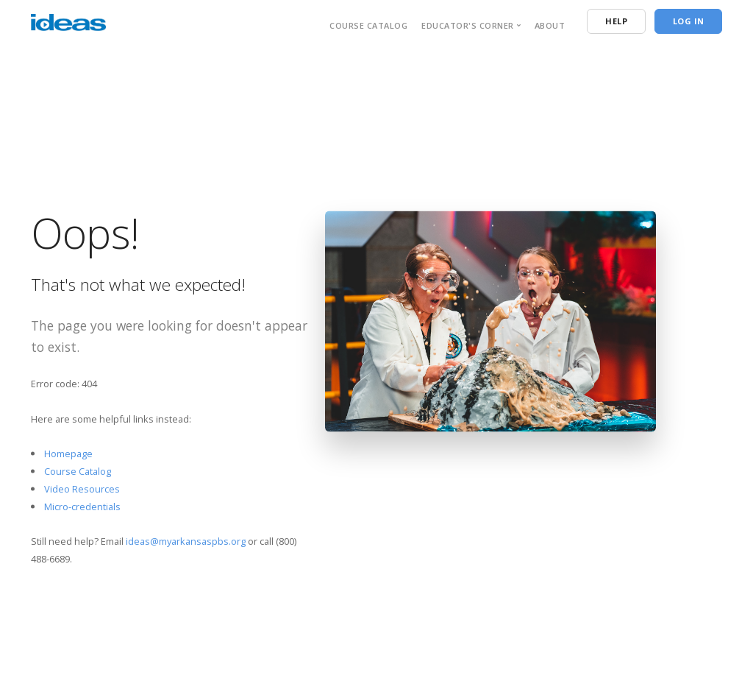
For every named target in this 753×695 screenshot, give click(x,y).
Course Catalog (368, 25)
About (550, 25)
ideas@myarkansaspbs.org (186, 541)
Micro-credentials (82, 505)
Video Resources (82, 488)
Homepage (68, 453)
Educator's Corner (467, 25)
